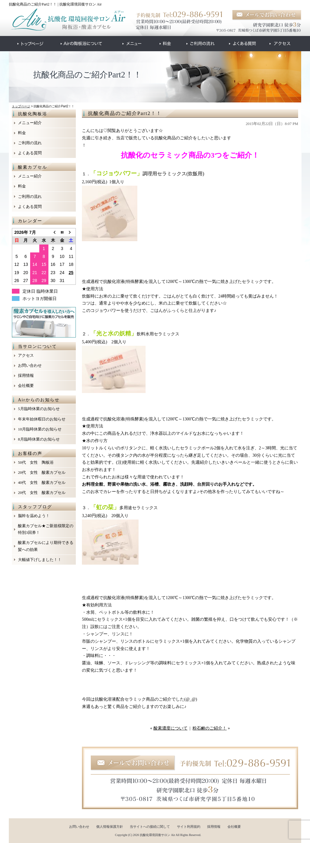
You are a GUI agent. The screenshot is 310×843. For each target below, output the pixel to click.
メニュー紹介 (30, 122)
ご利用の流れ (30, 143)
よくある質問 (30, 153)
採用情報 (26, 375)
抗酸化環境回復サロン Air (157, 835)
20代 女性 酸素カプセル (41, 472)
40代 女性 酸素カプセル (41, 482)
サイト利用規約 (188, 826)
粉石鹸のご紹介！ (209, 728)
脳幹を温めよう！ (34, 515)
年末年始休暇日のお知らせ (41, 419)
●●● (30, 43)
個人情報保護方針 (109, 826)
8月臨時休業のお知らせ (39, 439)
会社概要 (26, 385)
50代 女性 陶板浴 (36, 462)
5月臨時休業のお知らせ (39, 408)
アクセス (26, 355)
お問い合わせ (30, 365)
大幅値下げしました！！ (40, 559)
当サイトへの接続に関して (150, 826)
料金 (22, 132)
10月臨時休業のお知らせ (40, 429)
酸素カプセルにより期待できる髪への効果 (45, 546)
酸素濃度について (170, 728)
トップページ (21, 106)
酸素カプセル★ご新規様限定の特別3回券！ (45, 529)
